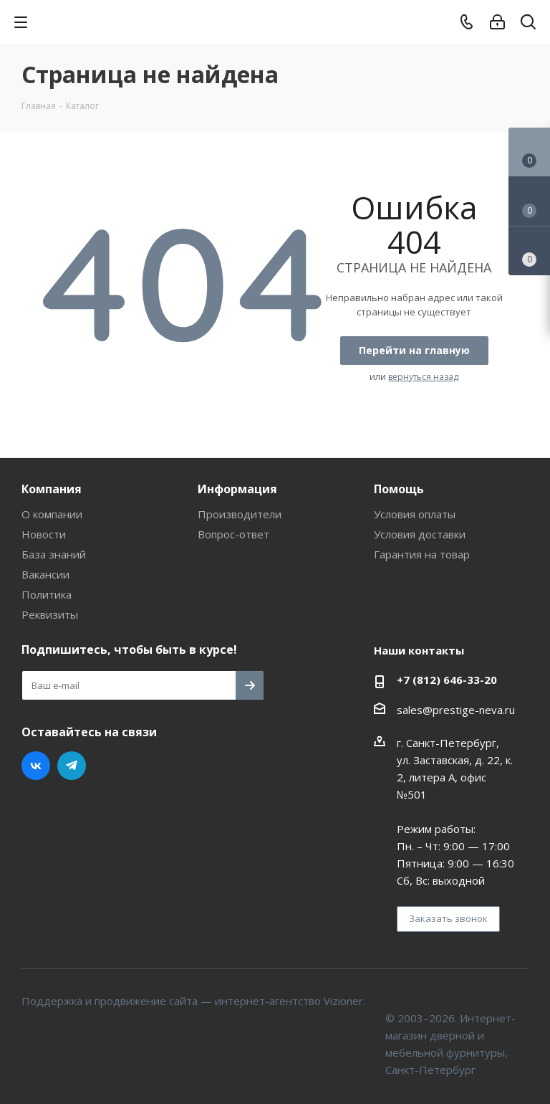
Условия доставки (419, 534)
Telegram (71, 765)
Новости (43, 534)
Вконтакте (35, 765)
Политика (46, 594)
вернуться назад (423, 377)
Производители (239, 514)
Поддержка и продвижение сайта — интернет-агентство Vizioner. (193, 1001)
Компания (51, 489)
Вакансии (45, 574)
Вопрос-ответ (233, 534)
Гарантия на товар (422, 554)
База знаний (53, 554)
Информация (237, 489)
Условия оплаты (414, 514)
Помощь (399, 489)
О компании (51, 514)
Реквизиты (49, 614)
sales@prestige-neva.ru (456, 710)
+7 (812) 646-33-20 (447, 679)
